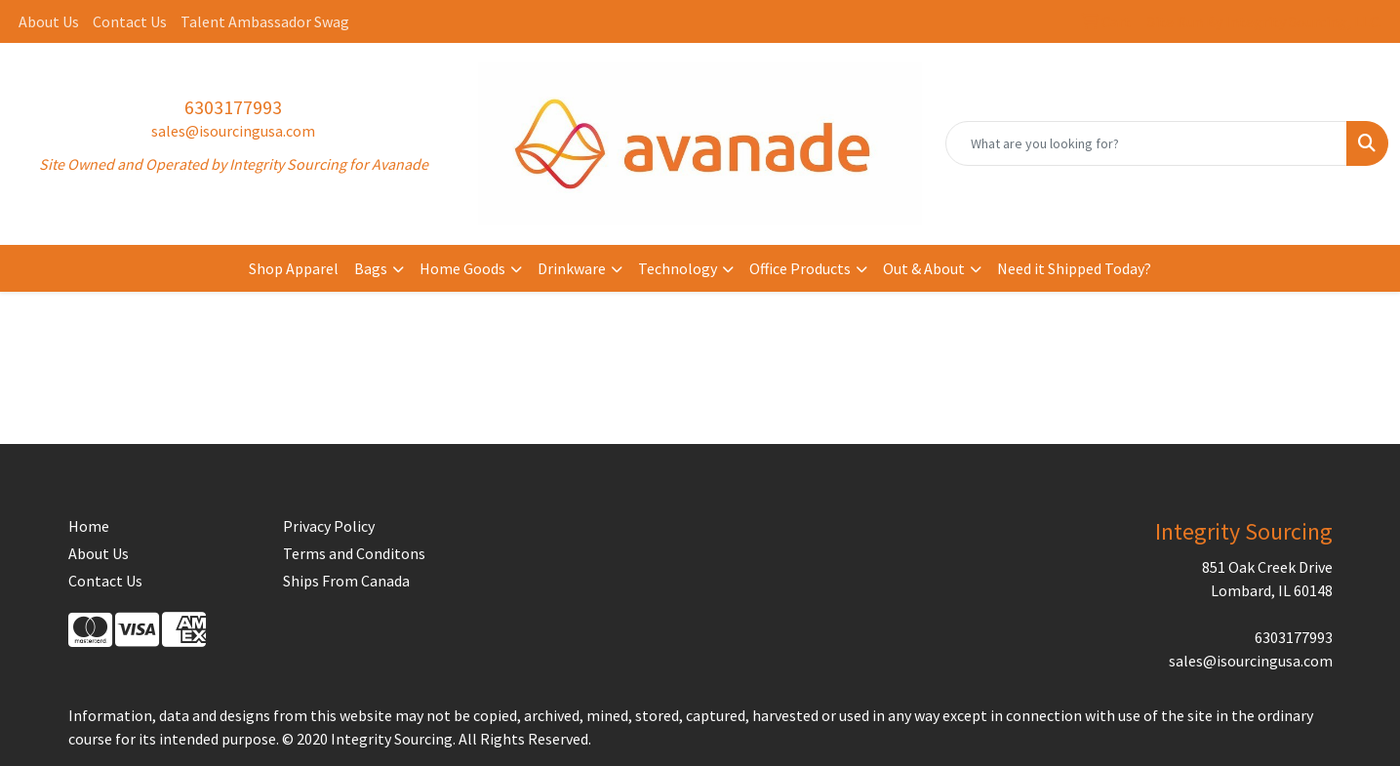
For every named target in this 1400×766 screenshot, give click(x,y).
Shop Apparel (294, 268)
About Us (49, 21)
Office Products (800, 268)
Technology (677, 268)
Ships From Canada (346, 580)
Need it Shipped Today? (1074, 268)
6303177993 (233, 107)
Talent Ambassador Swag (264, 21)
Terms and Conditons (354, 553)
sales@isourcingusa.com (233, 131)
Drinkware (572, 268)
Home (88, 526)
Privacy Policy (329, 526)
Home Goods (462, 268)
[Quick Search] (1146, 143)
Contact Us (130, 21)
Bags (370, 268)
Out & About (924, 268)
